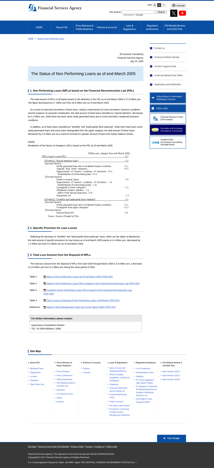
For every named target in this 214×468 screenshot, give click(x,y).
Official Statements (64, 379)
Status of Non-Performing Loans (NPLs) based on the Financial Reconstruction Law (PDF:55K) (93, 283)
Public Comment (116, 402)
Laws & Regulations (129, 27)
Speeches (61, 390)
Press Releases (63, 371)
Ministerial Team (37, 368)
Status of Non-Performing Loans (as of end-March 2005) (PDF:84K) (79, 276)
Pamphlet (34, 380)
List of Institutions (143, 368)
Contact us (159, 48)
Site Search (115, 12)
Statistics (140, 376)
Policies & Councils (107, 27)
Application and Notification (167, 84)
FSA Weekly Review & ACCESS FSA (175, 27)
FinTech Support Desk (165, 66)
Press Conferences (65, 375)
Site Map (32, 446)
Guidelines (114, 384)
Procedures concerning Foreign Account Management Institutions (120, 412)
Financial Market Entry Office (168, 75)
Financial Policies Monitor (167, 57)
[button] (154, 5)
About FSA (61, 27)
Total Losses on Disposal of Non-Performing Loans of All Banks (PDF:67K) (82, 300)
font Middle (159, 5)
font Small (164, 5)
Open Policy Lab (37, 384)
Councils (86, 372)
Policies (86, 368)
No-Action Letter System (120, 405)
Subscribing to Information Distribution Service (169, 98)
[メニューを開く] (178, 5)
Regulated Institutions (152, 27)
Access (89, 446)
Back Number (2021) (171, 375)
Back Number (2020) (171, 379)
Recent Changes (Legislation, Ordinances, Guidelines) (120, 377)
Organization (35, 372)
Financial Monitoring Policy (118, 396)
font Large (154, 5)
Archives (60, 402)
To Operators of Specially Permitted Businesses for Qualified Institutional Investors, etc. (146, 391)
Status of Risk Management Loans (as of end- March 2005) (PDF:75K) (81, 307)
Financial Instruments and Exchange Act (118, 389)
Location (33, 376)
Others (59, 398)
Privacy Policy (77, 446)
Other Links (162, 108)
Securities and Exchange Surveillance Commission (171, 129)
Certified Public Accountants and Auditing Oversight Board (171, 142)
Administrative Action (144, 372)
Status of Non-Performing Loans (50, 39)
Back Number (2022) (171, 371)
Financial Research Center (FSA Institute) (171, 118)
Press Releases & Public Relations (84, 27)
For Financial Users (65, 394)
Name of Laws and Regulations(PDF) (118, 369)
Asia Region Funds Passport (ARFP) (144, 400)
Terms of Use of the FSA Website (53, 446)
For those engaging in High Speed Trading (145, 381)
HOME (39, 27)
